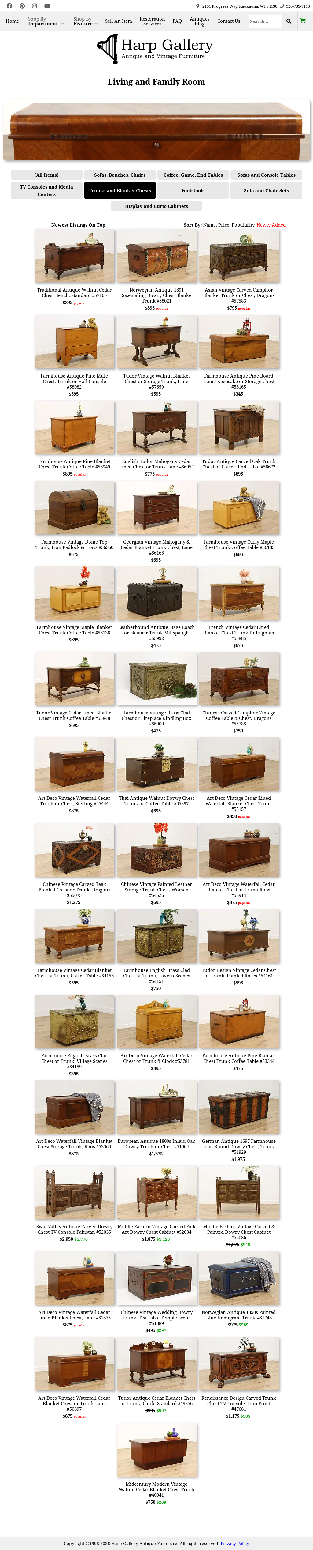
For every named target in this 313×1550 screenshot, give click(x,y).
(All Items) (46, 175)
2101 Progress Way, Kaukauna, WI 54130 (239, 6)
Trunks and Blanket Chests (120, 190)
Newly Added (271, 225)
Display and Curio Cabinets (156, 206)
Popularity (243, 225)
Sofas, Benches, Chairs (119, 175)
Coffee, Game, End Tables (193, 175)
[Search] (265, 21)
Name (209, 225)
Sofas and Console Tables (267, 175)
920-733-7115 (298, 6)
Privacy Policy (235, 1543)
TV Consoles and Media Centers (46, 190)
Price (223, 225)
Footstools (193, 190)
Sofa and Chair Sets (266, 190)
